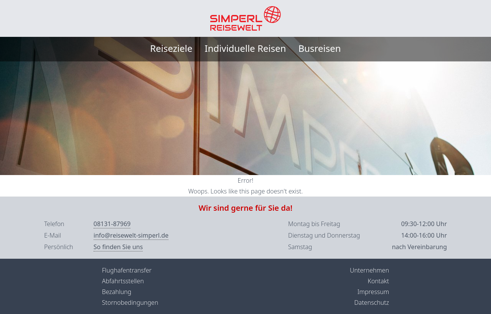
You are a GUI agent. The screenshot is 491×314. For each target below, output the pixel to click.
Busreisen (319, 48)
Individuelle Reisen (245, 48)
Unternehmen (369, 270)
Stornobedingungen (130, 302)
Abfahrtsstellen (123, 281)
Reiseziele (171, 48)
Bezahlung (117, 292)
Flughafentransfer (127, 270)
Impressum (373, 292)
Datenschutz (371, 302)
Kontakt (378, 281)
